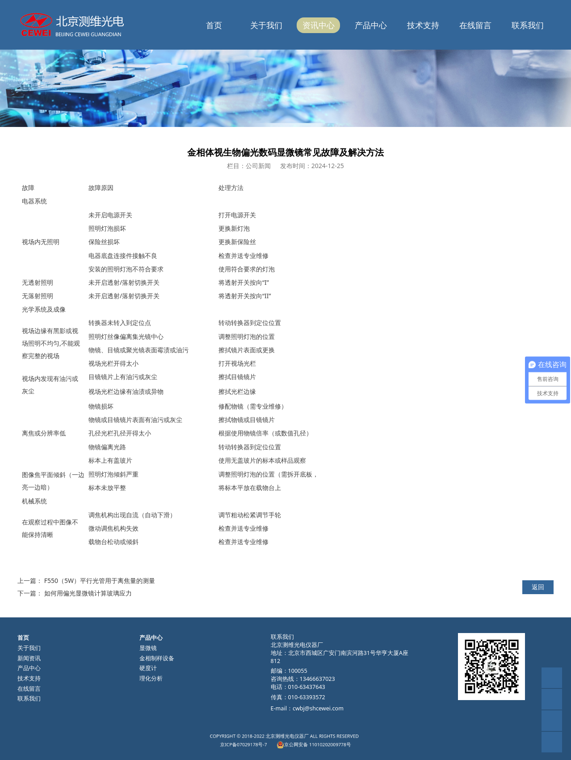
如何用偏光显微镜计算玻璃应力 (88, 593)
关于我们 (266, 25)
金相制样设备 (156, 658)
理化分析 (151, 678)
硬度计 (148, 668)
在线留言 (475, 25)
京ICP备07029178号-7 (266, 742)
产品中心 (371, 25)
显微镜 (148, 648)
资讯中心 (318, 25)
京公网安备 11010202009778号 (300, 742)
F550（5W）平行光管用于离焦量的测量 (99, 580)
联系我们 (528, 25)
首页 (214, 25)
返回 (538, 587)
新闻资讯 (29, 658)
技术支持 (423, 25)
